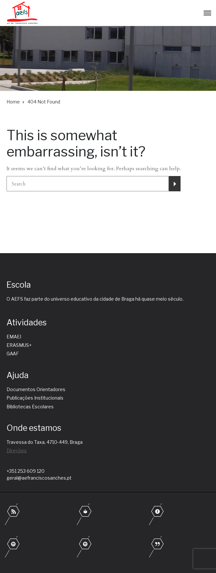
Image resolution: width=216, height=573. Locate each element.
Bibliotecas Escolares (30, 406)
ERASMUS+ (19, 345)
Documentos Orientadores (36, 389)
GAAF (13, 353)
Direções (17, 450)
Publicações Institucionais (35, 398)
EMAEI (14, 336)
